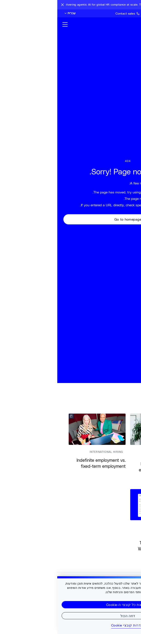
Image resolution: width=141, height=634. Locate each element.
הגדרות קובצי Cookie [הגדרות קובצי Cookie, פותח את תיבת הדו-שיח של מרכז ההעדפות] (70, 625)
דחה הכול (70, 615)
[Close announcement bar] (5, 4)
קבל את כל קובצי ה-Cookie (70, 604)
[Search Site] (128, 13)
